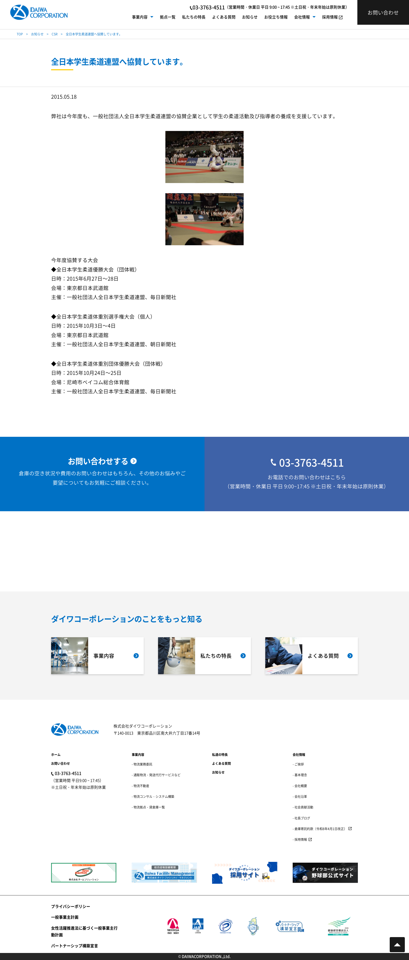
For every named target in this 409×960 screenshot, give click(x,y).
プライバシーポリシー (70, 906)
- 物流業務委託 (142, 764)
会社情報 (302, 17)
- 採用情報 (300, 839)
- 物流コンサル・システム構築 (153, 796)
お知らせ (250, 17)
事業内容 (140, 17)
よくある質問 (224, 17)
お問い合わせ (60, 763)
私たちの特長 (194, 17)
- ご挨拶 (298, 764)
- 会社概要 (300, 786)
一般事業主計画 (65, 917)
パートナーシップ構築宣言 (74, 945)
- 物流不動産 (140, 786)
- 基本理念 (300, 775)
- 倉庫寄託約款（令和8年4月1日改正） (320, 828)
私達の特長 (220, 754)
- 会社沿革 (300, 796)
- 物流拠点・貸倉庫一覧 (148, 807)
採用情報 (330, 17)
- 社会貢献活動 (303, 807)
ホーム (56, 754)
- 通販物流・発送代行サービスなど (156, 775)
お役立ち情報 (276, 17)
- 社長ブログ (301, 818)
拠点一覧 (168, 17)
